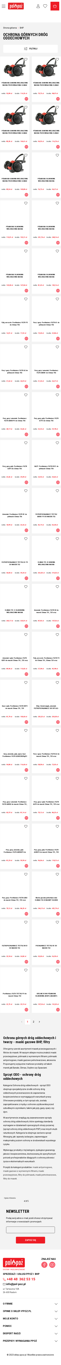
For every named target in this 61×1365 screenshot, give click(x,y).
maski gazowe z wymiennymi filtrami (20, 1171)
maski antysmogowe (42, 1167)
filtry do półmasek (26, 1175)
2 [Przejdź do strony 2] (33, 1021)
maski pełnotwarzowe (45, 1175)
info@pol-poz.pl (14, 1284)
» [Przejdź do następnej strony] (39, 1021)
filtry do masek (10, 1178)
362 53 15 (19, 1279)
